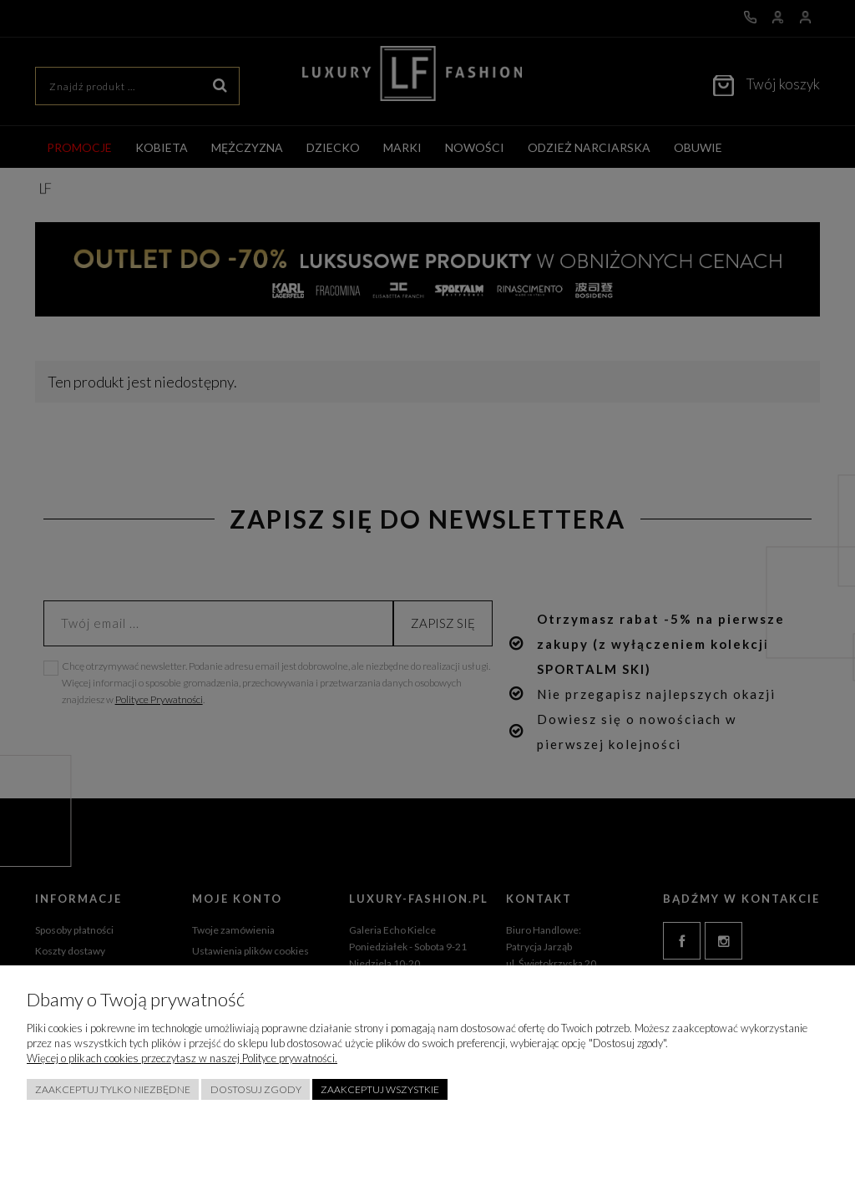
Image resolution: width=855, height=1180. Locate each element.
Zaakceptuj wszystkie (380, 1089)
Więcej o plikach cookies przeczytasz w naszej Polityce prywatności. (182, 1058)
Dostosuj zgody (255, 1089)
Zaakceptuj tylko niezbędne (112, 1089)
